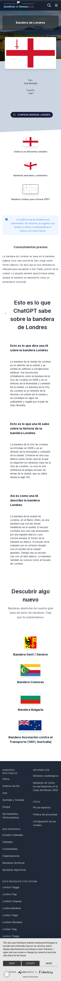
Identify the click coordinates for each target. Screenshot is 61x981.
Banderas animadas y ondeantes (30, 175)
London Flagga (10, 936)
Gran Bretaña (30, 83)
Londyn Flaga (10, 915)
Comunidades (10, 848)
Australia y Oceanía (13, 799)
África (5, 778)
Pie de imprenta (42, 807)
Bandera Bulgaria (30, 709)
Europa (6, 806)
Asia (4, 792)
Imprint (25, 977)
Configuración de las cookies (44, 823)
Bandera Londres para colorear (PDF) (30, 199)
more (49, 963)
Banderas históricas (13, 862)
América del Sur (11, 785)
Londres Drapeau (12, 901)
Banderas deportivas (14, 869)
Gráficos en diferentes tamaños (30, 151)
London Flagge (10, 887)
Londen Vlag (9, 929)
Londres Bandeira (12, 922)
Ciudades (7, 841)
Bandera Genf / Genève (30, 654)
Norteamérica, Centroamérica (10, 815)
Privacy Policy (33, 977)
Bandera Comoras (30, 682)
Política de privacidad (45, 814)
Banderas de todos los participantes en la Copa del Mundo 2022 (45, 786)
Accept (30, 963)
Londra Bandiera (11, 908)
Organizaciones (11, 855)
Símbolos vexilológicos (45, 775)
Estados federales (12, 834)
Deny (12, 963)
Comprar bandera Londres (31, 114)
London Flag (9, 894)
